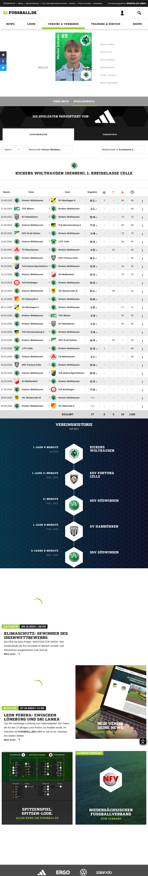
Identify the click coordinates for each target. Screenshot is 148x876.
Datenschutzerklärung (24, 865)
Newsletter (97, 3)
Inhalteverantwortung (82, 865)
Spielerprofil (84, 101)
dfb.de (20, 3)
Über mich (61, 101)
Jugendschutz (64, 865)
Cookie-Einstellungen (103, 865)
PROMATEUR (9, 3)
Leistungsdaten (38, 134)
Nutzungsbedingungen (45, 865)
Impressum (7, 865)
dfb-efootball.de (32, 3)
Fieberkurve (110, 134)
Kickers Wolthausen (31, 58)
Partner (72, 3)
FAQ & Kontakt (84, 3)
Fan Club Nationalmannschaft (54, 3)
